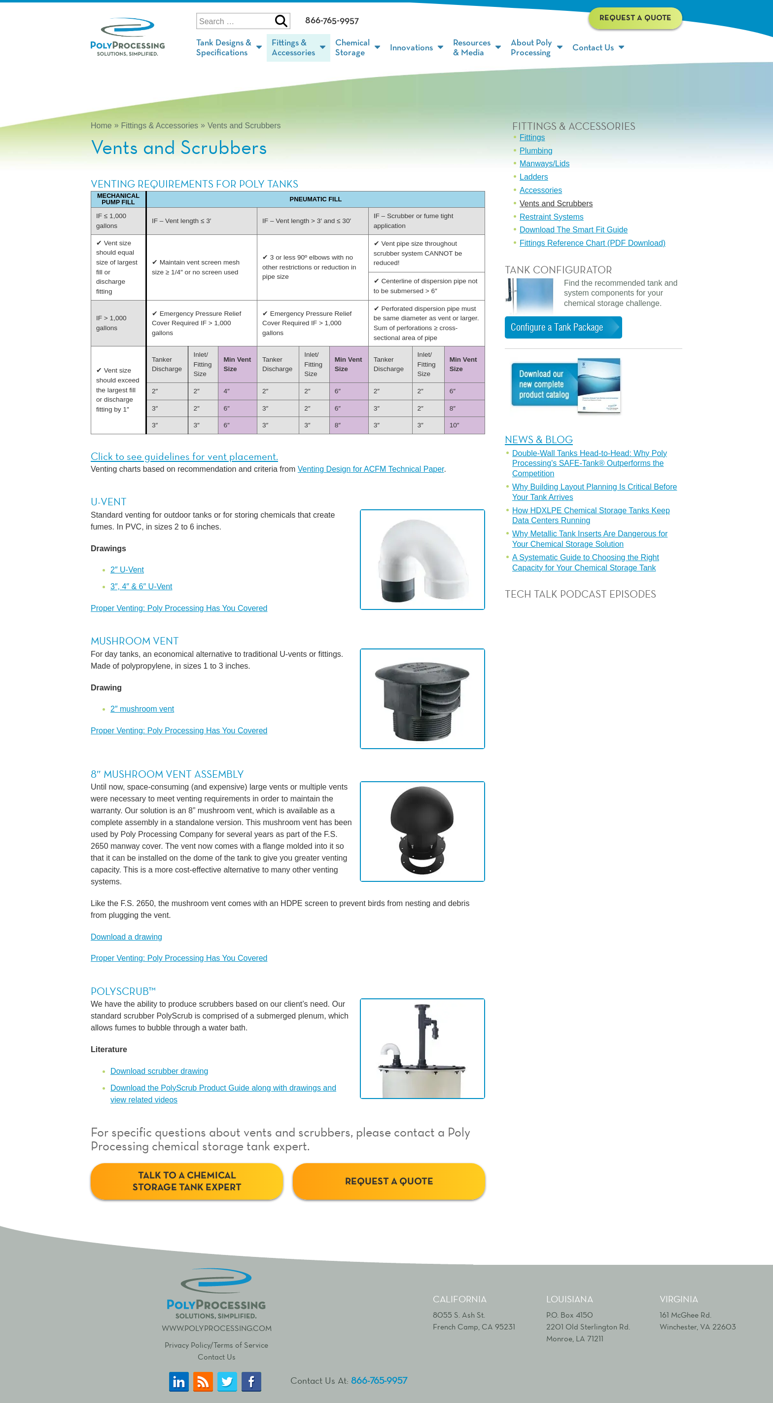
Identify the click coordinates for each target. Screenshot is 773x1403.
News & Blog (539, 439)
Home (101, 125)
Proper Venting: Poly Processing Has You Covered (179, 608)
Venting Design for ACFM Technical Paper (371, 469)
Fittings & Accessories (160, 125)
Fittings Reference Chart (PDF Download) (593, 243)
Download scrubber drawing (159, 1071)
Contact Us (217, 1357)
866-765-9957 (332, 20)
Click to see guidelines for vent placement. (184, 456)
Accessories (541, 190)
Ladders (534, 177)
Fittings (532, 137)
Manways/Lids (544, 163)
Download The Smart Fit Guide (574, 230)
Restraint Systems (552, 217)
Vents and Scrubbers (244, 125)
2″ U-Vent (127, 570)
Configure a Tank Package (557, 327)
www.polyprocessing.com (216, 1299)
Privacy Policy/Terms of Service (216, 1345)
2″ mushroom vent (142, 709)
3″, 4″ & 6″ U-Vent (141, 586)
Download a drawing (126, 937)
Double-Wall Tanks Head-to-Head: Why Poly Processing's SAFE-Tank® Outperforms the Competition (589, 463)
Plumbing (536, 151)
